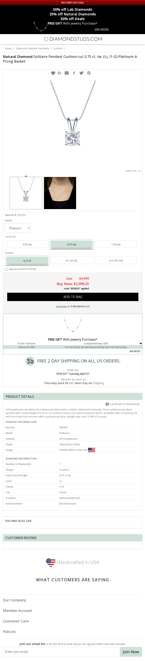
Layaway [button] (61, 306)
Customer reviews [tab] (21, 538)
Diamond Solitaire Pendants (32, 48)
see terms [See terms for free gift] (102, 29)
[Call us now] (132, 39)
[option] (26, 192)
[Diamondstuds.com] (72, 39)
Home (8, 48)
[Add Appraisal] (6, 269)
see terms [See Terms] (135, 350)
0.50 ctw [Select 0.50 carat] (27, 244)
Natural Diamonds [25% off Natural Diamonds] (72, 14)
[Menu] (4, 39)
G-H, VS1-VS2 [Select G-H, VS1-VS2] (116, 260)
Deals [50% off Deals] (72, 18)
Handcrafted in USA (72, 562)
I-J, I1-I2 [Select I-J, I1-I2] (27, 260)
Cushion (58, 48)
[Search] (12, 39)
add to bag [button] (72, 297)
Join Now (131, 651)
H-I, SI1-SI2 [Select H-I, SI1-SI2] (71, 260)
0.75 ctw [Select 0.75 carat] (71, 244)
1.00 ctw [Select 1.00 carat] (116, 244)
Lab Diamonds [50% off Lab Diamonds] (72, 9)
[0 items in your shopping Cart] (140, 39)
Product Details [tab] (20, 396)
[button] (53, 73)
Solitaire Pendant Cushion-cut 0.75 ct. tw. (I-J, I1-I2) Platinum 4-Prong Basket (70, 59)
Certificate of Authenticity (123, 404)
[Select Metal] (17, 228)
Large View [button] (132, 170)
